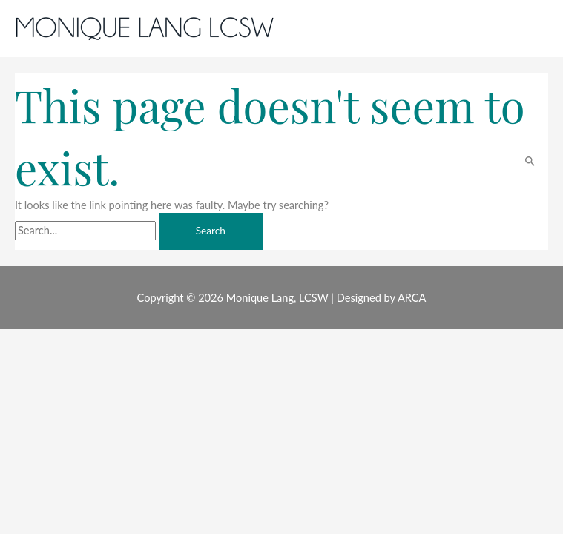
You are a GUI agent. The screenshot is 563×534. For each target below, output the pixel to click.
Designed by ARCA (382, 297)
